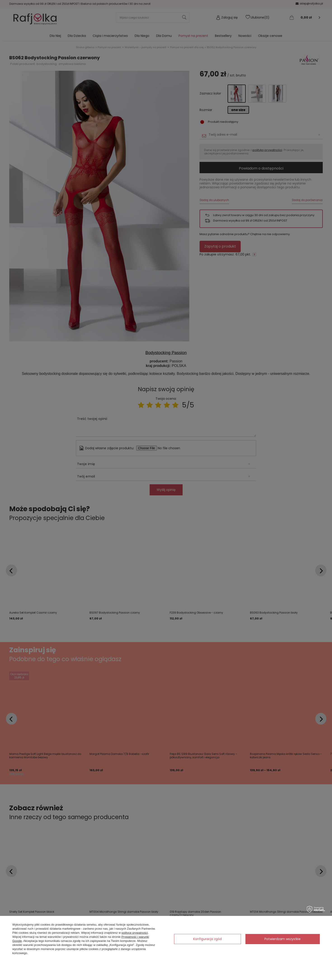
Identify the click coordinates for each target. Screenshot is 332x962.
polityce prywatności (135, 932)
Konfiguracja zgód (207, 939)
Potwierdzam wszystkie (282, 939)
